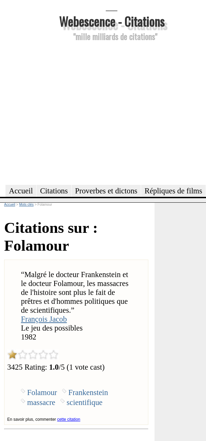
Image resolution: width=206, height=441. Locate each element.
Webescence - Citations (111, 21)
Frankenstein (88, 392)
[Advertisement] (64, 112)
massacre (41, 402)
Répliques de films (173, 191)
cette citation (68, 419)
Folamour (42, 392)
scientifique (84, 402)
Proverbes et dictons (106, 191)
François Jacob (44, 319)
